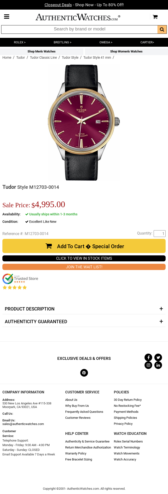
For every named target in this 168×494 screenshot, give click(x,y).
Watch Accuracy (125, 459)
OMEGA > (105, 42)
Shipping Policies (125, 417)
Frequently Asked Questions (84, 412)
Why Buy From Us (77, 406)
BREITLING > (62, 42)
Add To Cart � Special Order (90, 246)
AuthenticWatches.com (83, 17)
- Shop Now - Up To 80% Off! (84, 4)
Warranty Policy (75, 453)
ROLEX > (20, 42)
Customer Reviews (78, 417)
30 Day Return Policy (128, 400)
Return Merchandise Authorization (88, 447)
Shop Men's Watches (42, 51)
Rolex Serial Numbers (128, 441)
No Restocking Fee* (127, 406)
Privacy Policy (123, 423)
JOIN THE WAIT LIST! (84, 267)
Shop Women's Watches (126, 51)
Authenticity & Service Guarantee (87, 441)
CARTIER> (147, 42)
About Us (71, 400)
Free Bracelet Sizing (78, 459)
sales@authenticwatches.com (23, 424)
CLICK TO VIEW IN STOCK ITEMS (84, 258)
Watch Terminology (127, 447)
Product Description (29, 309)
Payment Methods (126, 412)
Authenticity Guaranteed (36, 321)
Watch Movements (126, 453)
